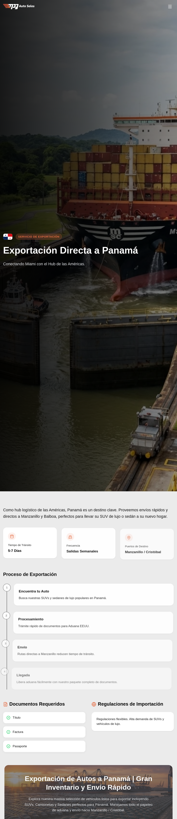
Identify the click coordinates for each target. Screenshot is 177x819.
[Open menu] (170, 6)
